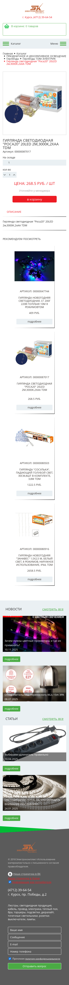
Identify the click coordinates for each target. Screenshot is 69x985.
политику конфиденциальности (42, 958)
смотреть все (52, 609)
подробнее (34, 321)
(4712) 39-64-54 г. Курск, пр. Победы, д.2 (27, 892)
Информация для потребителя (31, 882)
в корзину (34, 199)
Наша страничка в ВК (27, 874)
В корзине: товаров (24, 26)
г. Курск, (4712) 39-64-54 (37, 17)
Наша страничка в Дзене (24, 878)
